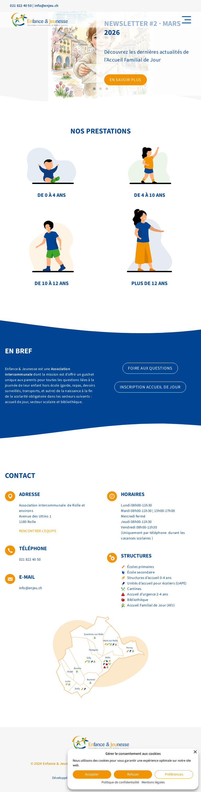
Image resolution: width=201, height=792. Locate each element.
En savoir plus (125, 80)
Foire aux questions (150, 368)
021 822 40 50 (21, 5)
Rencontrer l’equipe (37, 531)
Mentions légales (153, 782)
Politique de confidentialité (120, 782)
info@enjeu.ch (47, 5)
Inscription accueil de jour (150, 387)
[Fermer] (195, 751)
